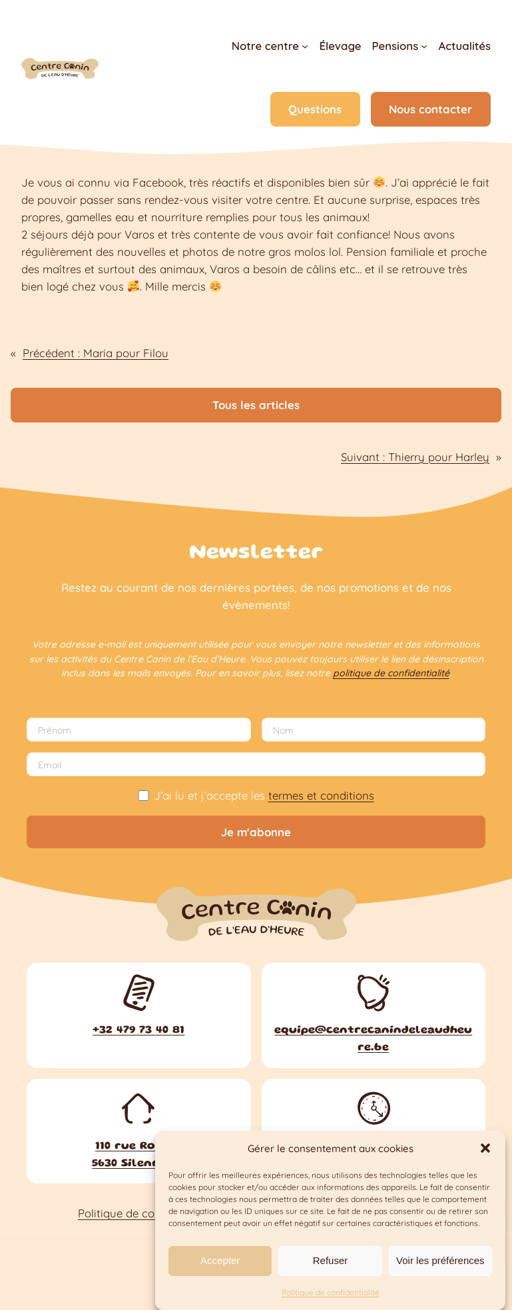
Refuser (330, 1260)
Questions (315, 109)
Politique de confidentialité (331, 1292)
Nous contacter (430, 109)
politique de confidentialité (391, 673)
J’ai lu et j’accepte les (256, 795)
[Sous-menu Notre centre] (305, 46)
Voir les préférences (440, 1260)
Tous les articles (256, 405)
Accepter (220, 1260)
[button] (485, 1148)
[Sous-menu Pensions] (424, 46)
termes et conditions (321, 795)
